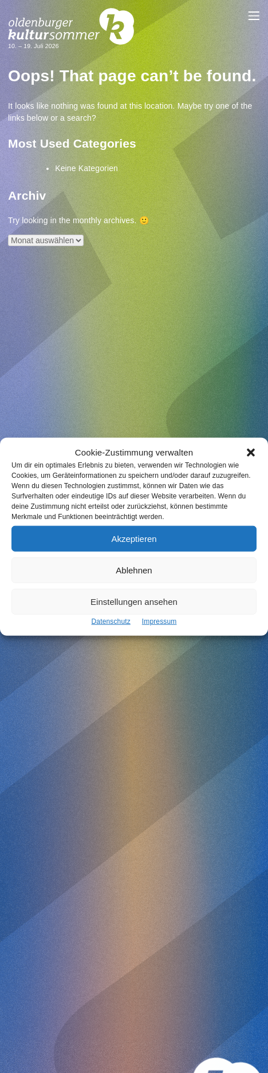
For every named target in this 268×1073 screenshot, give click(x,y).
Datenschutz (111, 621)
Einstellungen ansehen (134, 601)
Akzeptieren (133, 538)
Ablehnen (134, 570)
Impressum (159, 621)
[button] (251, 452)
